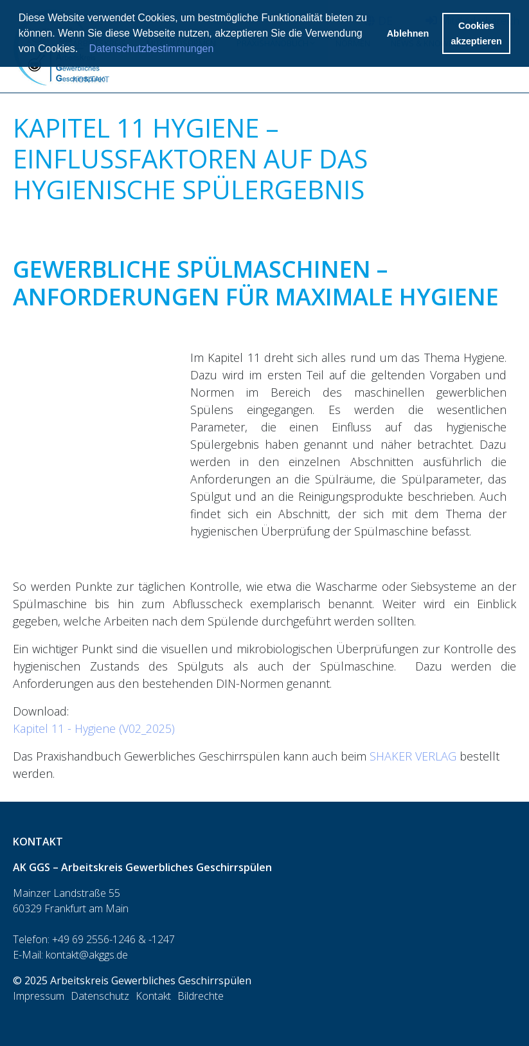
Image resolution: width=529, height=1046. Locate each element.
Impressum (38, 996)
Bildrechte (200, 996)
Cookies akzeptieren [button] (476, 33)
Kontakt (91, 79)
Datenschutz (100, 996)
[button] (83, 50)
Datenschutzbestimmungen (151, 48)
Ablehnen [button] (408, 33)
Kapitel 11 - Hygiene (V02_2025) (94, 728)
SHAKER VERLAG (413, 756)
